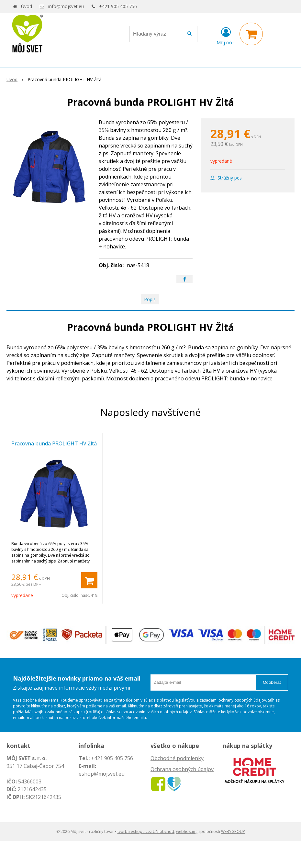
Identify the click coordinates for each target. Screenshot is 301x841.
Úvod (26, 6)
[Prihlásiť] (226, 35)
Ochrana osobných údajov (182, 769)
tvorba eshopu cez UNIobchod (145, 831)
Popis (150, 299)
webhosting (186, 831)
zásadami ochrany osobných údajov (233, 700)
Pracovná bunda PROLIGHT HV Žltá (54, 443)
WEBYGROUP (233, 831)
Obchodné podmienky (177, 758)
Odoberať (272, 682)
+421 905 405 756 (118, 6)
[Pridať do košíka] (89, 580)
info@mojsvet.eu (66, 6)
